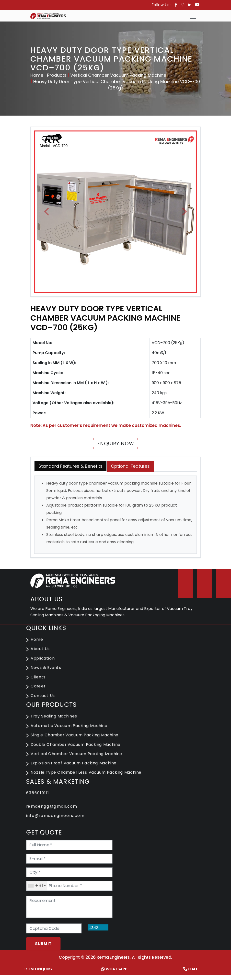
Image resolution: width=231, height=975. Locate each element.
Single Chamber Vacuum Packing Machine (76, 737)
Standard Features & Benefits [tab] (70, 466)
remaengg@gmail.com (54, 805)
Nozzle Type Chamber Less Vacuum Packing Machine (87, 773)
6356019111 (41, 792)
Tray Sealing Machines (57, 719)
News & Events (49, 673)
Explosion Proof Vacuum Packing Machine (75, 764)
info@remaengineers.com (58, 814)
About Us (44, 655)
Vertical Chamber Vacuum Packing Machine (118, 75)
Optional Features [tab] (130, 466)
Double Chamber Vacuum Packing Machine (77, 746)
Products (57, 75)
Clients (42, 682)
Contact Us (46, 700)
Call (190, 969)
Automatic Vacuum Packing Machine (71, 728)
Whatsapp (114, 969)
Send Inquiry (38, 969)
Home (36, 75)
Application (46, 664)
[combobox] (40, 881)
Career (42, 690)
